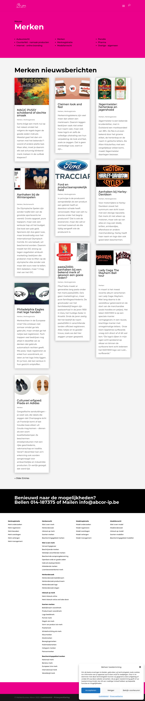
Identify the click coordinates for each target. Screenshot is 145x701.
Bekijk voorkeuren (131, 690)
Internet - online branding (29, 45)
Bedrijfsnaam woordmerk (51, 608)
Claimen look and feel (70, 106)
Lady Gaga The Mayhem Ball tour (113, 276)
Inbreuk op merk (48, 531)
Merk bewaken (13, 531)
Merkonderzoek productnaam (53, 581)
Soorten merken (48, 534)
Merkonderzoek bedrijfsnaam (53, 578)
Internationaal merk (49, 670)
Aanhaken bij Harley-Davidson (113, 193)
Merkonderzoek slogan (50, 588)
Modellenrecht (64, 45)
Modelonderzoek (116, 528)
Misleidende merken (49, 566)
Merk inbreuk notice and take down (55, 599)
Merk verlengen (14, 538)
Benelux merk (47, 663)
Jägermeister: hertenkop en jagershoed (113, 108)
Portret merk (47, 618)
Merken (20, 120)
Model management (83, 538)
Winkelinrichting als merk (51, 631)
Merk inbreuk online (49, 596)
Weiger (111, 690)
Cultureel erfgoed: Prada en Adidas (29, 402)
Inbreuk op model (117, 531)
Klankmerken (47, 638)
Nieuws (18, 21)
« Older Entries (22, 478)
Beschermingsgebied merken (53, 538)
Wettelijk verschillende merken (53, 553)
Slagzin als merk (48, 621)
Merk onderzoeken (15, 524)
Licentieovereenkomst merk (52, 570)
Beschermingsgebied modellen (122, 538)
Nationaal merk (48, 660)
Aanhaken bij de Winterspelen (31, 197)
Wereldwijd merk (48, 673)
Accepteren (90, 690)
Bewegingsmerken (49, 641)
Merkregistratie (64, 42)
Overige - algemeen (108, 45)
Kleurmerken (47, 635)
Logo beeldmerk (48, 614)
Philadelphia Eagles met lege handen (30, 311)
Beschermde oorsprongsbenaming (55, 556)
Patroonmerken (48, 651)
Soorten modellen (117, 534)
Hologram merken (49, 648)
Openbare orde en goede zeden (54, 560)
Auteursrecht (23, 39)
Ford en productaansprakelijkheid (72, 187)
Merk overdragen (14, 534)
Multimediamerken (49, 645)
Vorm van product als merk (52, 624)
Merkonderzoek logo (50, 585)
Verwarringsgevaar (49, 546)
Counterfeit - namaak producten (33, 42)
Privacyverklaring (116, 696)
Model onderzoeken (83, 524)
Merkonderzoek (48, 528)
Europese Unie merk (49, 666)
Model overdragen (83, 531)
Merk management (15, 541)
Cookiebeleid (104, 696)
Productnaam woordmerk (52, 611)
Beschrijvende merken (50, 549)
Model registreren (82, 528)
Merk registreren (14, 528)
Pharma (102, 42)
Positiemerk (46, 628)
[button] (140, 667)
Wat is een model (116, 524)
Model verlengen (82, 534)
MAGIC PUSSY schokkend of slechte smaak (31, 112)
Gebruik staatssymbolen (51, 563)
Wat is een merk (48, 524)
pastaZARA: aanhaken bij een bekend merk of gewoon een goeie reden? (70, 272)
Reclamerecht (28, 204)
